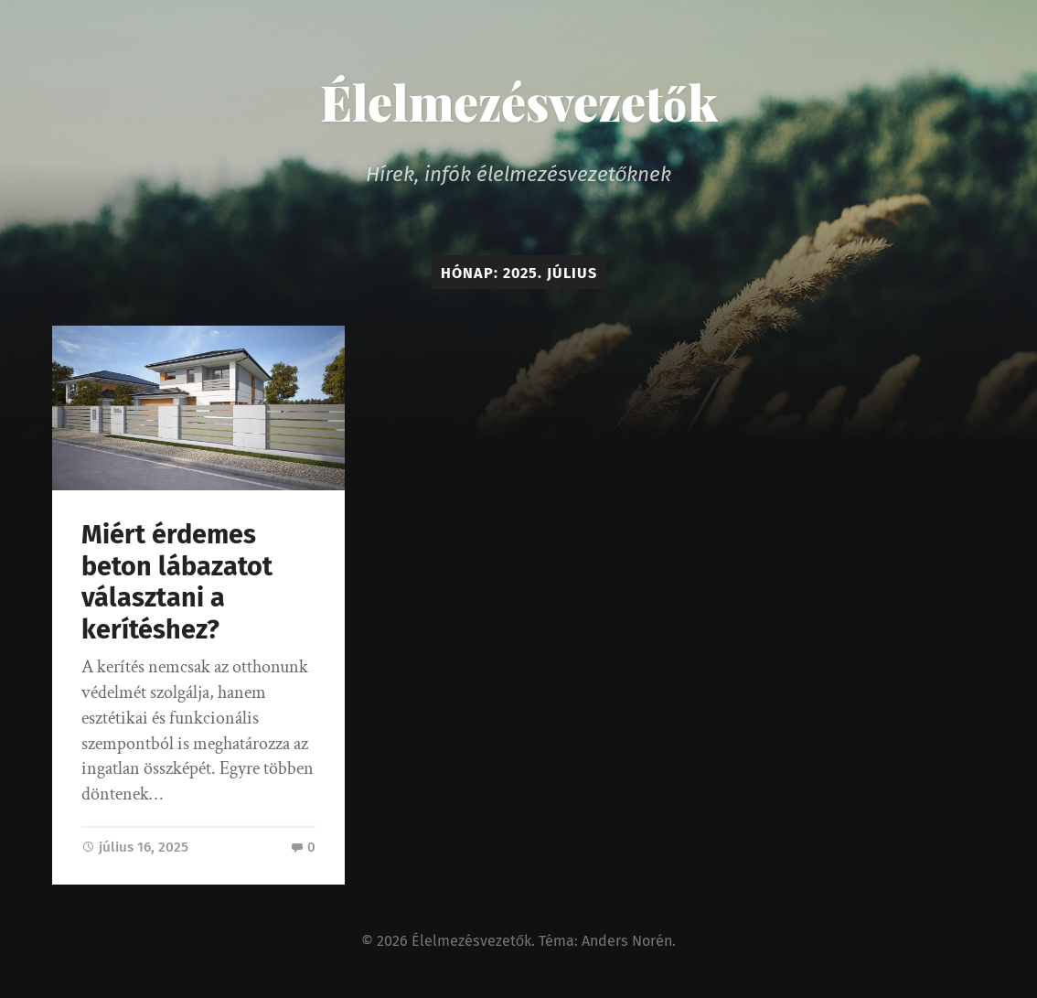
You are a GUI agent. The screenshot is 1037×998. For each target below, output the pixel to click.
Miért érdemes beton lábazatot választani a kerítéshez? (177, 582)
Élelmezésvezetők (519, 101)
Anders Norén (627, 941)
